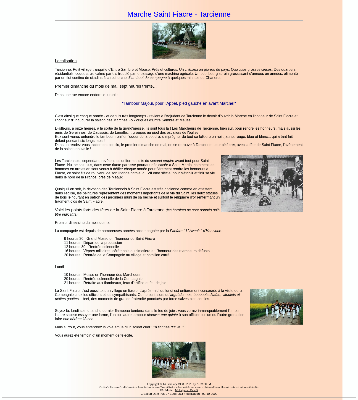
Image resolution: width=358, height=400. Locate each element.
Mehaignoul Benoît (186, 390)
